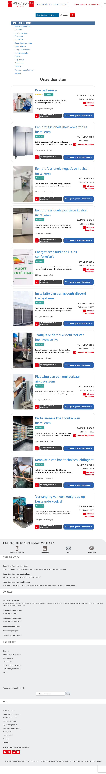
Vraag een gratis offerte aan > (78, 115)
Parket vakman (20, 46)
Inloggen (6, 742)
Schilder (18, 56)
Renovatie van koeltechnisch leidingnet (64, 459)
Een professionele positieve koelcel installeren (61, 212)
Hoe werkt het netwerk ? (12, 714)
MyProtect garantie (10, 725)
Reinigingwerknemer (22, 49)
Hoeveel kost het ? (9, 717)
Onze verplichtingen (10, 721)
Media (5, 672)
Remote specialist (22, 53)
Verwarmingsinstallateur (24, 70)
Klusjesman (19, 36)
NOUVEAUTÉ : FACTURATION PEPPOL (52, 4)
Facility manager (21, 33)
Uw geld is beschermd (11, 600)
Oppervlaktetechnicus (23, 43)
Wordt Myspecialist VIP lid (12, 654)
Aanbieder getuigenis (11, 631)
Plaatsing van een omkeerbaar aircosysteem (57, 379)
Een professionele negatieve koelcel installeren (61, 171)
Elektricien (19, 29)
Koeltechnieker (46, 90)
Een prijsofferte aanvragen (12, 665)
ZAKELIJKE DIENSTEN (22, 23)
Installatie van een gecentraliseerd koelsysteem (60, 296)
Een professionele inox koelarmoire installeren (61, 129)
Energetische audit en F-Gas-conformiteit (56, 254)
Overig (18, 73)
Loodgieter (19, 39)
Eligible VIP (48, 95)
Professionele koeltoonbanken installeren (57, 420)
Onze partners (8, 658)
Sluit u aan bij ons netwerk (12, 669)
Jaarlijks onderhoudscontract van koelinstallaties (59, 337)
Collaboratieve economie (12, 610)
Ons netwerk (7, 662)
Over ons (6, 651)
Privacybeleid (7, 732)
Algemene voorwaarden (11, 728)
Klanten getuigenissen (11, 626)
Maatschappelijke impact (12, 635)
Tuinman (18, 66)
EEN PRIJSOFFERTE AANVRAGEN (87, 4)
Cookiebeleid (7, 735)
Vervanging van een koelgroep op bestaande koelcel (60, 499)
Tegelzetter (19, 59)
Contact (6, 739)
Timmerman (19, 63)
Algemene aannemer (23, 26)
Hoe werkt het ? (8, 710)
